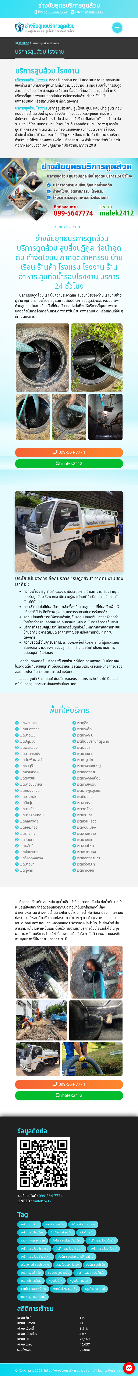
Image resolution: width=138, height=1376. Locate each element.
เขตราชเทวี (27, 833)
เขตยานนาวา (86, 754)
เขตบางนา (27, 864)
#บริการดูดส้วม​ (29, 1224)
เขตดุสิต (83, 723)
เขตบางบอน (85, 870)
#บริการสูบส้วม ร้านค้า (102, 1240)
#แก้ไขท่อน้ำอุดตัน (61, 1232)
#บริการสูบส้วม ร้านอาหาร (35, 1256)
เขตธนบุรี (26, 766)
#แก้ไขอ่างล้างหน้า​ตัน (33, 1289)
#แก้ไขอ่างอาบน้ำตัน (65, 1289)
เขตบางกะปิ (85, 735)
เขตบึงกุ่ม (26, 803)
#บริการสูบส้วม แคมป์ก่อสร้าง (75, 1256)
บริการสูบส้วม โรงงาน (31, 80)
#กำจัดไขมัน (86, 1232)
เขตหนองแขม (30, 790)
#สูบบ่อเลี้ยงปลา (79, 1281)
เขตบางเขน (28, 735)
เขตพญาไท (85, 760)
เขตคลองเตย (29, 821)
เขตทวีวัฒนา (86, 864)
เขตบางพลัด (28, 797)
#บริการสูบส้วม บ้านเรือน (66, 1240)
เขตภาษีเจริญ (86, 784)
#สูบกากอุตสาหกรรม (32, 1240)
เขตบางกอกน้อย (88, 778)
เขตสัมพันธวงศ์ (31, 760)
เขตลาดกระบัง (30, 754)
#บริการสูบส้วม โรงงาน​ (69, 1248)
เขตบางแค (84, 840)
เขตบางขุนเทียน (31, 784)
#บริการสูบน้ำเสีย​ (30, 1273)
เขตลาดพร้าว (86, 833)
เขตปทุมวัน (27, 741)
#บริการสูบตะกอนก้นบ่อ (90, 1273)
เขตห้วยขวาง (29, 772)
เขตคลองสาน (86, 772)
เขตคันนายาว (29, 852)
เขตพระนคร (28, 723)
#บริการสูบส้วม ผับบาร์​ (103, 1248)
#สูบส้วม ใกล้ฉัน (54, 1224)
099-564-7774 (56, 12)
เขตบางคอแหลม (32, 815)
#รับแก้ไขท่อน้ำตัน (31, 1281)
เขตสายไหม (85, 846)
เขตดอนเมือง (86, 827)
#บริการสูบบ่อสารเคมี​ (33, 1297)
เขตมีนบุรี (84, 747)
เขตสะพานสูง (86, 852)
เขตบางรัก (84, 729)
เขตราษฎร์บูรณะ (88, 790)
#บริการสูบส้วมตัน (58, 1273)
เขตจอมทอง (29, 827)
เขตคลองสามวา (88, 858)
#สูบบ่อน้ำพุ (56, 1281)
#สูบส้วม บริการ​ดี (94, 1289)
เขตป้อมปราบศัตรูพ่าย (93, 741)
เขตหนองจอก (30, 729)
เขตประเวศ (84, 815)
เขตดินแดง (84, 797)
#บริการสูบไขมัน (95, 1264)
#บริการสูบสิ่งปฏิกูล (31, 1232)
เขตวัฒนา (27, 840)
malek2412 (94, 12)
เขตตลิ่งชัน (27, 778)
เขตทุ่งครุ (26, 870)
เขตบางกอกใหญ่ (89, 766)
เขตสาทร (83, 803)
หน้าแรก (22, 43)
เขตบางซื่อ (27, 809)
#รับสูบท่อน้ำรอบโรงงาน (34, 1264)
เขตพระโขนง (29, 747)
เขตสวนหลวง (86, 821)
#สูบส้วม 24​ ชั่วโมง (67, 1264)
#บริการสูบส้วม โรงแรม (34, 1248)
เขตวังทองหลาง (31, 858)
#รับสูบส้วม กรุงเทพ (83, 1224)
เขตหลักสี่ (26, 846)
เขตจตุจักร (85, 809)
